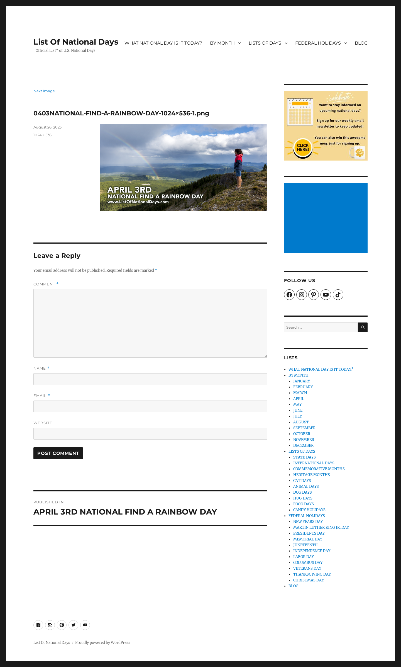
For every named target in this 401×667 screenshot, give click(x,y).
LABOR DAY (303, 556)
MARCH (300, 393)
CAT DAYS (302, 480)
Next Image (44, 91)
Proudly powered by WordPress (102, 642)
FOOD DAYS (303, 504)
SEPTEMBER (304, 428)
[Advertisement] (326, 218)
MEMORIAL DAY (307, 539)
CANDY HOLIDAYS (309, 510)
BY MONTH (222, 43)
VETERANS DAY (307, 568)
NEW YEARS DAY (308, 521)
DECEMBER (303, 445)
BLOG (361, 43)
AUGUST (301, 422)
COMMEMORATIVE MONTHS (319, 469)
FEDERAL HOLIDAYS (318, 43)
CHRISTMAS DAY (308, 580)
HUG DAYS (302, 498)
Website (42, 423)
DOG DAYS (302, 492)
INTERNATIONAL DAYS (313, 463)
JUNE (297, 410)
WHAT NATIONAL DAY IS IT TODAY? (163, 43)
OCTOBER (301, 433)
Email (41, 395)
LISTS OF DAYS (265, 43)
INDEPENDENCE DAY (311, 551)
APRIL (298, 398)
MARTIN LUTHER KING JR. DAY (321, 527)
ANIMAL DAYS (306, 486)
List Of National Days (75, 42)
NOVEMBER (303, 439)
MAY (297, 404)
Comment (46, 284)
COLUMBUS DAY (307, 562)
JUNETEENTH (305, 545)
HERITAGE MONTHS (311, 474)
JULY (297, 416)
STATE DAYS (304, 457)
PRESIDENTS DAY (309, 533)
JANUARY (301, 381)
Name (41, 368)
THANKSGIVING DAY (312, 574)
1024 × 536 (42, 135)
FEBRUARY (303, 387)
